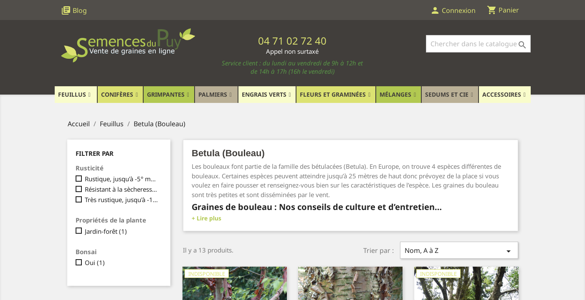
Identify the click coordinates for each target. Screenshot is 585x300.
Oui (95, 262)
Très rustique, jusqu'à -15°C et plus (122, 199)
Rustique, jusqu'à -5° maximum (122, 179)
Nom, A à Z (459, 251)
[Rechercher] (478, 43)
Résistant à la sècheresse (122, 189)
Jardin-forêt (106, 231)
